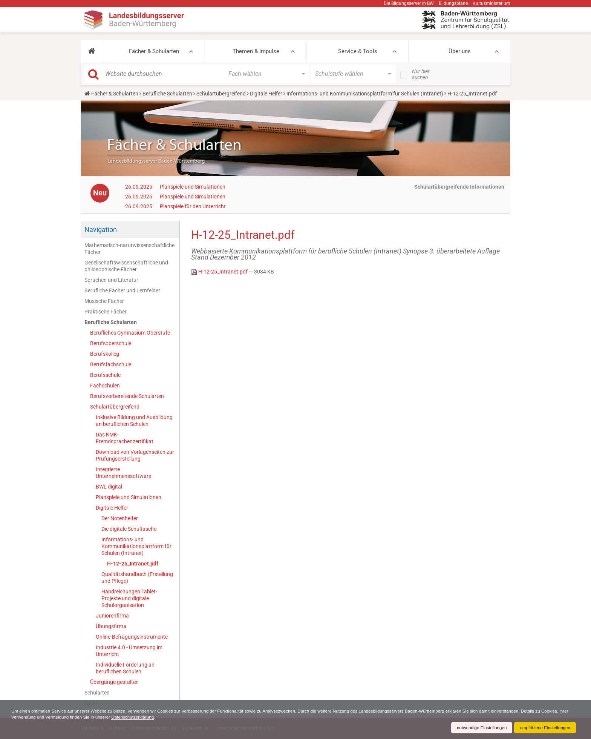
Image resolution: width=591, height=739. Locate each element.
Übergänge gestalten (114, 682)
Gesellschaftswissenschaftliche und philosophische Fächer (126, 266)
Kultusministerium (491, 3)
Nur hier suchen (421, 74)
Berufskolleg (104, 354)
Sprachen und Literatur (111, 280)
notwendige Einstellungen (479, 727)
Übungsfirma (111, 626)
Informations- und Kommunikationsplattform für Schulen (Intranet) (364, 94)
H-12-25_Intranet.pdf (132, 564)
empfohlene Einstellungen (544, 727)
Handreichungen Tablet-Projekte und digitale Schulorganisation (129, 598)
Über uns (460, 51)
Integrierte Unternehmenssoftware (123, 472)
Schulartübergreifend (221, 94)
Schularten (97, 693)
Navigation (100, 230)
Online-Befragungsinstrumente (132, 637)
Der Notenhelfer (119, 518)
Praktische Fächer (105, 312)
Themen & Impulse (256, 51)
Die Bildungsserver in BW (409, 3)
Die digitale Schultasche (128, 529)
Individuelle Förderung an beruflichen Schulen (125, 668)
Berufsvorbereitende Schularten (127, 396)
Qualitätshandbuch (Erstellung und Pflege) (137, 577)
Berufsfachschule (110, 364)
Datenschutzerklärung (166, 717)
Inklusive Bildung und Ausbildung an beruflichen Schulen (134, 420)
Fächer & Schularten (154, 51)
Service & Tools (357, 51)
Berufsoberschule (110, 343)
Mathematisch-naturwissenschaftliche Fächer (129, 248)
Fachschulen (105, 386)
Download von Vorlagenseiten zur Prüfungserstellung (135, 455)
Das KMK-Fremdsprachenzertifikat (124, 438)
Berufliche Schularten (167, 94)
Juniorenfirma (112, 616)
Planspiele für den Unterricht (193, 206)
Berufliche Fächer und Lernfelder (122, 290)
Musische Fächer (104, 301)
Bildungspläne (453, 3)
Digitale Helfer (266, 94)
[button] (91, 51)
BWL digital (109, 487)
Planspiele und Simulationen (192, 187)
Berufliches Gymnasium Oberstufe (130, 333)
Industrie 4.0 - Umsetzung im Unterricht (129, 650)
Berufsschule (105, 375)
